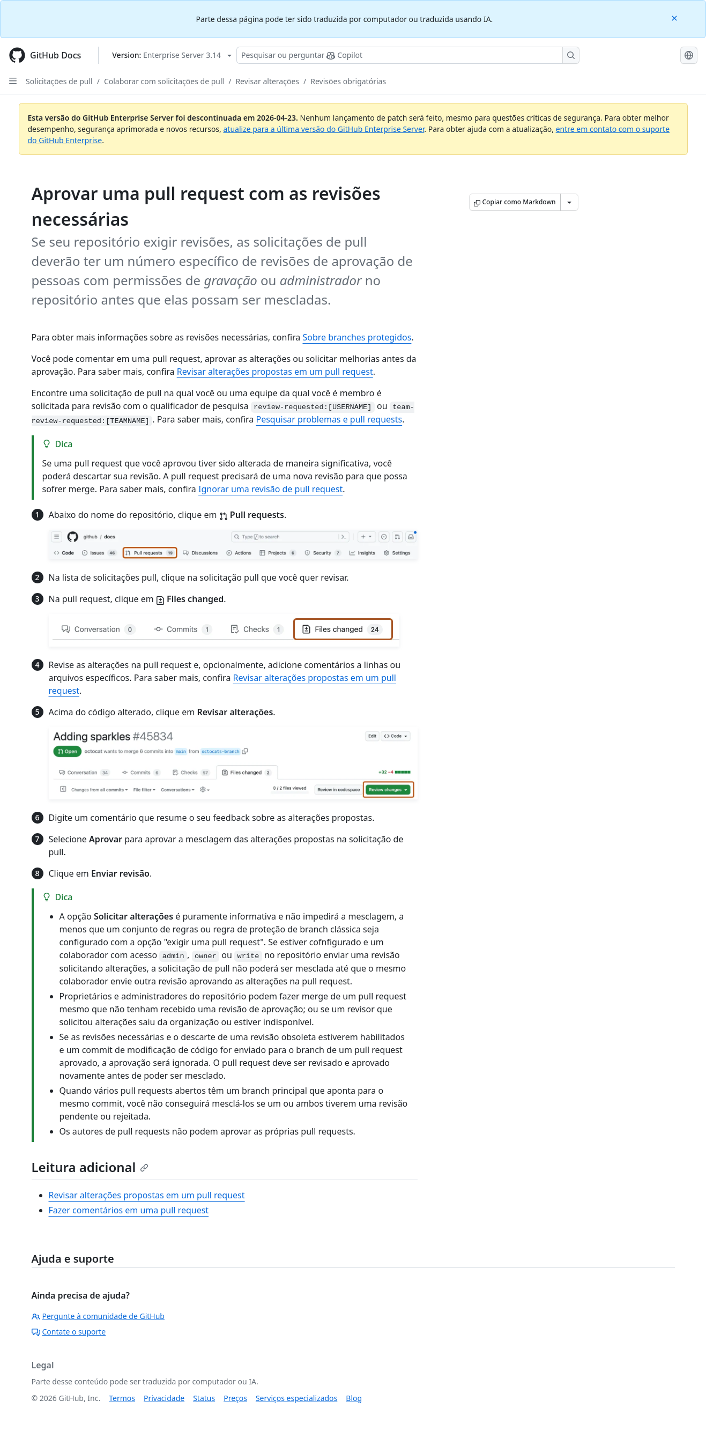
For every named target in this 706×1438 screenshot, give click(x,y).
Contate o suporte (69, 1331)
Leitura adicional (90, 1167)
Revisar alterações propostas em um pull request (275, 371)
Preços (235, 1398)
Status (204, 1398)
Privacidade (164, 1398)
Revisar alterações (267, 81)
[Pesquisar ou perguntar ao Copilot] (407, 55)
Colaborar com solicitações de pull (164, 81)
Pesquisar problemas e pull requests (329, 419)
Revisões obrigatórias (348, 81)
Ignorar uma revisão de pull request (270, 489)
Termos (122, 1398)
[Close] (675, 17)
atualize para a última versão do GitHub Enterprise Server (323, 129)
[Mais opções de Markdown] (569, 202)
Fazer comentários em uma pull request (129, 1210)
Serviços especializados (296, 1398)
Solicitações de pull (59, 81)
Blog (354, 1398)
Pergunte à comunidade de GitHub (98, 1316)
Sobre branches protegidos (356, 337)
